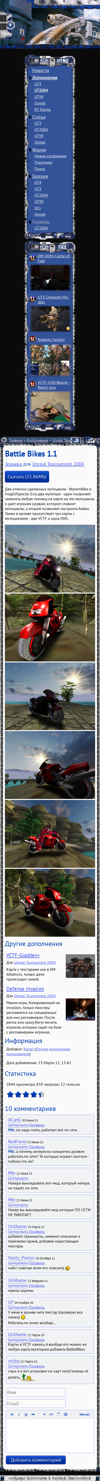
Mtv (11, 1173)
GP (11, 1302)
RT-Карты (42, 109)
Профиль (36, 1124)
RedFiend (17, 1142)
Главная (15, 440)
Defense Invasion (25, 988)
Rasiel (28, 1048)
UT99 (39, 96)
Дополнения (44, 78)
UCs (37, 207)
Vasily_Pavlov (21, 1258)
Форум (39, 150)
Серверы (41, 222)
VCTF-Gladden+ (23, 955)
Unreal (39, 102)
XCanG (14, 1120)
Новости (40, 70)
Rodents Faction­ (51, 339)
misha (14, 1361)
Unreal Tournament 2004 (58, 464)
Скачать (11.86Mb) (27, 476)
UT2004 (41, 90)
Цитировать (18, 1124)
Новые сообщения (50, 155)
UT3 (37, 83)
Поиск (39, 168)
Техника (13, 464)
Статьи (38, 117)
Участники (43, 162)
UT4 (37, 182)
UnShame (17, 1226)
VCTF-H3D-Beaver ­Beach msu (54, 385)
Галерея (40, 176)
